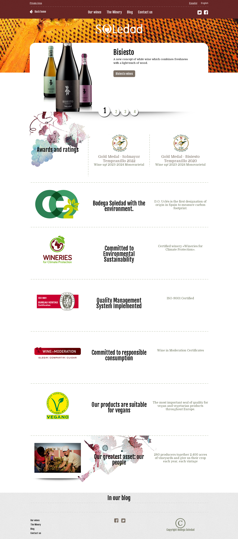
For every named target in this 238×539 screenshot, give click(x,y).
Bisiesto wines (124, 74)
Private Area (36, 3)
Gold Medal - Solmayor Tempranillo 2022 (119, 158)
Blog (130, 12)
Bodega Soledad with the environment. (119, 206)
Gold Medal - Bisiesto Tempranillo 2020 (180, 158)
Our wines (94, 12)
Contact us (145, 12)
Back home (40, 11)
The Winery (114, 12)
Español (193, 3)
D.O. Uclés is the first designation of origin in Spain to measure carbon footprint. (180, 205)
